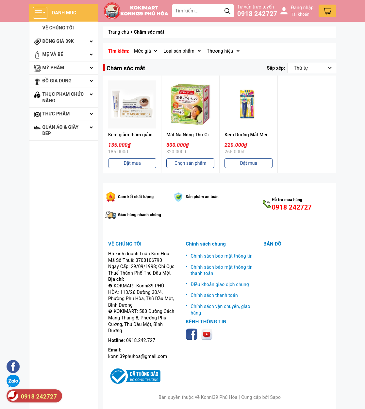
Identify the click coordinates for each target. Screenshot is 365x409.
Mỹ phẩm (53, 67)
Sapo (275, 397)
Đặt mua (132, 163)
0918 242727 (257, 14)
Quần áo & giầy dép (60, 130)
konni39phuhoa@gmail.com (137, 356)
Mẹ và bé (52, 54)
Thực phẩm (56, 113)
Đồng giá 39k (58, 41)
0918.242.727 (140, 340)
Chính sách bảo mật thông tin (222, 256)
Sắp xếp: (276, 68)
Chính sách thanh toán (214, 295)
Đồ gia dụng (57, 80)
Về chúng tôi (58, 27)
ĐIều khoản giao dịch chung (220, 284)
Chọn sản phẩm (190, 163)
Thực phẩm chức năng (63, 97)
